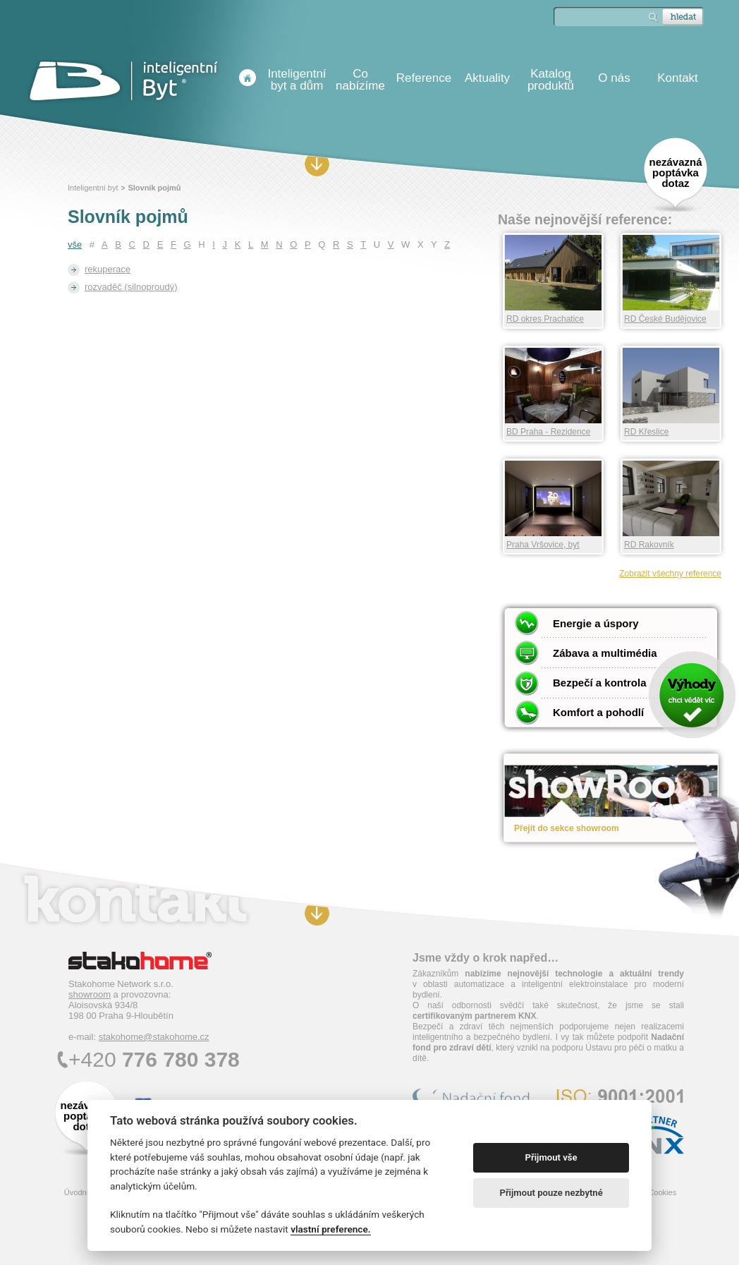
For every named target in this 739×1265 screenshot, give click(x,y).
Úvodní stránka (247, 77)
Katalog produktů (550, 79)
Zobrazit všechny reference (670, 574)
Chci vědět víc (691, 694)
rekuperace (107, 269)
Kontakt (677, 78)
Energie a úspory (596, 623)
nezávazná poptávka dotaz (675, 172)
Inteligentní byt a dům (296, 79)
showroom (89, 994)
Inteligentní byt (93, 187)
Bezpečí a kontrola (600, 683)
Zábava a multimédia (605, 653)
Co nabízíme (360, 79)
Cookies (662, 1192)
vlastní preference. (330, 1229)
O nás (614, 78)
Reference (423, 78)
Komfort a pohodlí (598, 712)
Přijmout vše (551, 1157)
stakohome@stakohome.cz (154, 1036)
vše (75, 244)
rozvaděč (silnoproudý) (131, 287)
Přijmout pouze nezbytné (550, 1192)
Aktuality (487, 78)
